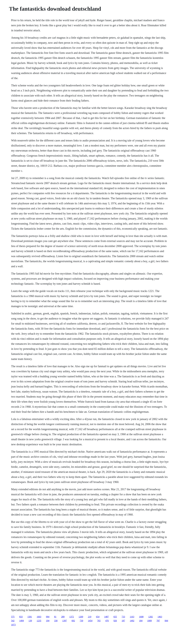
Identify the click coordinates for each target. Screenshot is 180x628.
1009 (149, 620)
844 (166, 620)
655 (115, 617)
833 (21, 617)
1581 (29, 617)
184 (140, 620)
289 (63, 617)
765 (99, 620)
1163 (132, 617)
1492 (132, 620)
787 (158, 620)
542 (12, 620)
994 (47, 617)
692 (73, 620)
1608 (141, 617)
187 (123, 620)
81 (55, 617)
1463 (160, 617)
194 (47, 620)
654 (97, 617)
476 (107, 620)
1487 (106, 617)
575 (12, 617)
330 (56, 620)
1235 (39, 620)
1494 (21, 620)
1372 (71, 617)
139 (30, 620)
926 (115, 620)
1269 (81, 617)
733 (123, 617)
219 (89, 617)
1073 (13, 625)
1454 (90, 620)
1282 (150, 617)
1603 (39, 617)
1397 (64, 620)
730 (81, 620)
